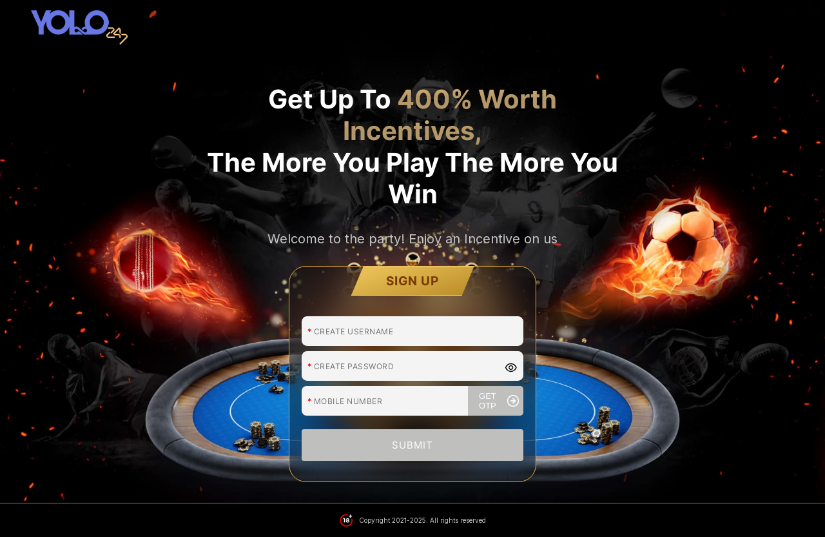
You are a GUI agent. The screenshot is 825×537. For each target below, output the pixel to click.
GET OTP (499, 384)
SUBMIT (412, 428)
